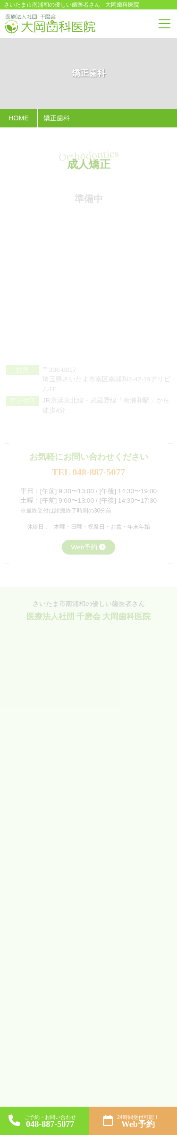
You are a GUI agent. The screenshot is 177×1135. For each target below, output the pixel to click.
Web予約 (84, 547)
